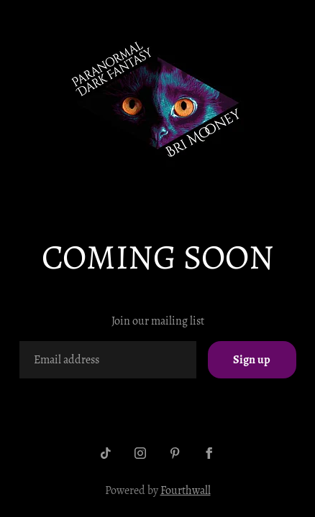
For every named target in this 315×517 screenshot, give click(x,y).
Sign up (251, 360)
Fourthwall (185, 490)
